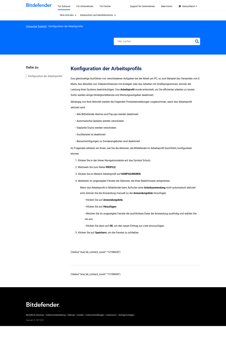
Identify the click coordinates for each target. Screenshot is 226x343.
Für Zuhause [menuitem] (64, 6)
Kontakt (80, 315)
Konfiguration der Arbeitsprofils (45, 76)
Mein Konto (166, 6)
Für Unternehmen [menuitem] (84, 6)
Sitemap (71, 315)
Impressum (111, 315)
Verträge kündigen (126, 315)
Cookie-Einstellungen (95, 315)
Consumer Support (36, 26)
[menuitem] (68, 15)
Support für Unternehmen (142, 6)
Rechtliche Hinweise (35, 315)
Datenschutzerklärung (56, 315)
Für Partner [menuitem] (105, 6)
